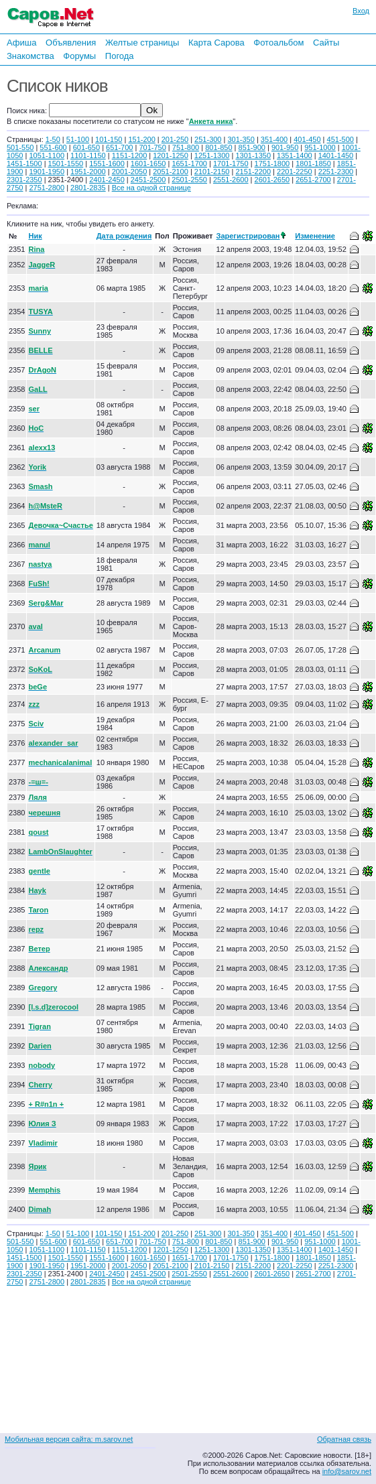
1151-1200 (129, 155)
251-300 (207, 139)
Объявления (71, 43)
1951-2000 (88, 171)
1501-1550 (66, 163)
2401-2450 (107, 180)
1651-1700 (189, 163)
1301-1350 (253, 155)
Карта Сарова (216, 43)
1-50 (53, 139)
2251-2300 (336, 171)
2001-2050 (129, 171)
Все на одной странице (151, 188)
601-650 (86, 147)
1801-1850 (313, 163)
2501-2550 (189, 180)
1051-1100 (46, 155)
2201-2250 (294, 171)
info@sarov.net (346, 1471)
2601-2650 (272, 180)
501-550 (20, 147)
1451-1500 (24, 163)
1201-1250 (170, 155)
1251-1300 (212, 155)
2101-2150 (212, 171)
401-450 (307, 139)
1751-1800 (272, 163)
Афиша (21, 43)
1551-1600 (107, 163)
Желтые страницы (142, 43)
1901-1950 (46, 171)
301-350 (240, 139)
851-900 (252, 147)
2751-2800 (46, 188)
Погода (119, 56)
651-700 (119, 147)
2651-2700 (313, 180)
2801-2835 (88, 188)
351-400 (274, 139)
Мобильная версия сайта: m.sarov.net (69, 1439)
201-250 (175, 139)
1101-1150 (88, 155)
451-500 (340, 139)
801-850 (218, 147)
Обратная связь (344, 1439)
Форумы (79, 56)
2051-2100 (170, 171)
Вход (361, 11)
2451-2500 (148, 180)
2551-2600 (231, 180)
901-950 (284, 147)
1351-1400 (294, 155)
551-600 (53, 147)
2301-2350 (24, 180)
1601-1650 (148, 163)
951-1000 (320, 147)
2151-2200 (253, 171)
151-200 (141, 139)
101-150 (108, 139)
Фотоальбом (278, 43)
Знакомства (30, 56)
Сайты (326, 43)
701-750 (152, 147)
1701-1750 (231, 163)
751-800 (185, 147)
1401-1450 (336, 155)
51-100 (77, 139)
